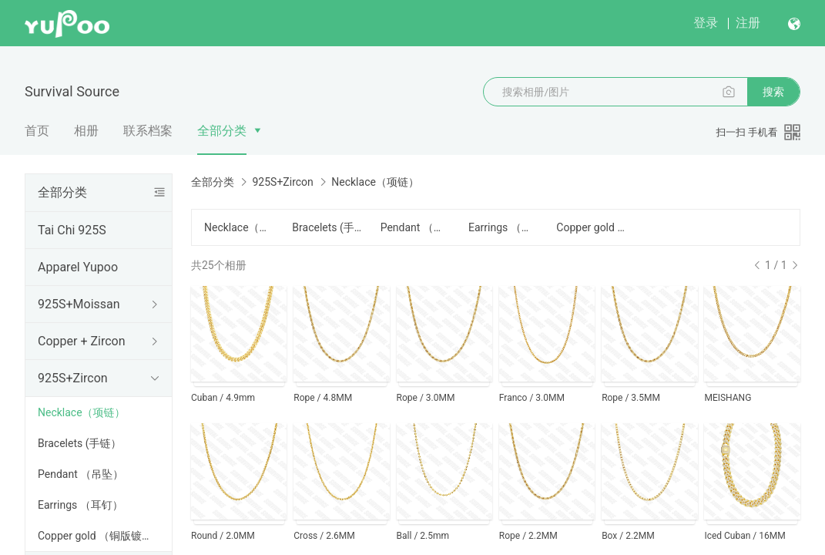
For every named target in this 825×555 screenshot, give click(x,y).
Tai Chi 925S (72, 230)
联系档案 (148, 130)
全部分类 (221, 130)
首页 (37, 130)
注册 (748, 22)
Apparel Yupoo (78, 267)
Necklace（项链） (82, 412)
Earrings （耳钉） (80, 505)
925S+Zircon (73, 378)
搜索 (773, 92)
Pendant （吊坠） (80, 474)
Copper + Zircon (82, 341)
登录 (705, 22)
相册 (86, 130)
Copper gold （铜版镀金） (100, 536)
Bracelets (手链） (79, 443)
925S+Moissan (79, 304)
